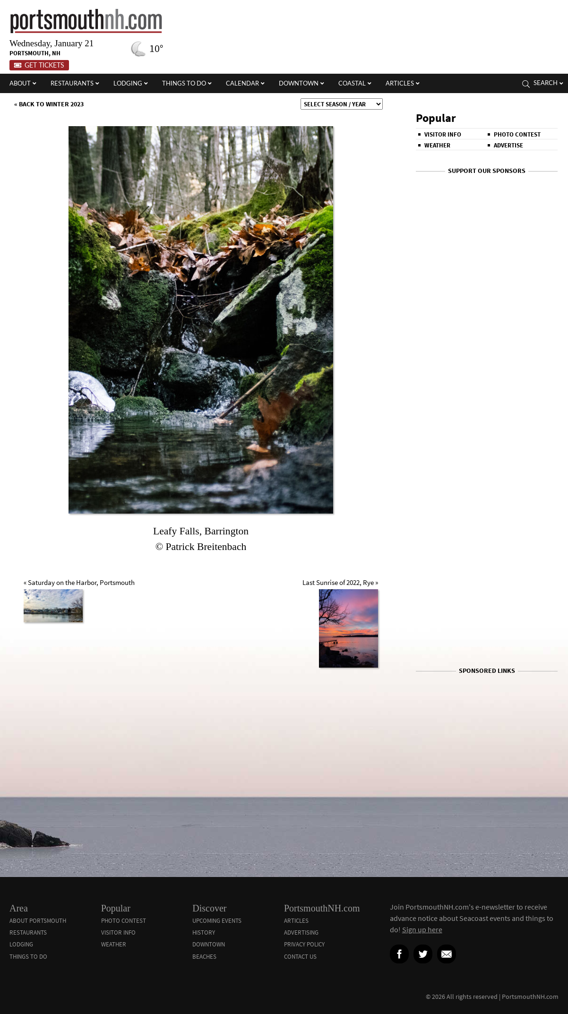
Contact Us (300, 957)
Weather (437, 145)
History (203, 932)
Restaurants (28, 932)
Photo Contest (517, 134)
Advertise (508, 145)
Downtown (208, 944)
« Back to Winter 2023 (49, 104)
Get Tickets (39, 65)
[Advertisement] (487, 693)
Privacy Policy (304, 944)
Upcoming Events (216, 921)
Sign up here (422, 929)
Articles (296, 921)
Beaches (204, 957)
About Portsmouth (37, 921)
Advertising (301, 932)
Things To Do (28, 957)
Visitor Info (442, 134)
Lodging (21, 944)
